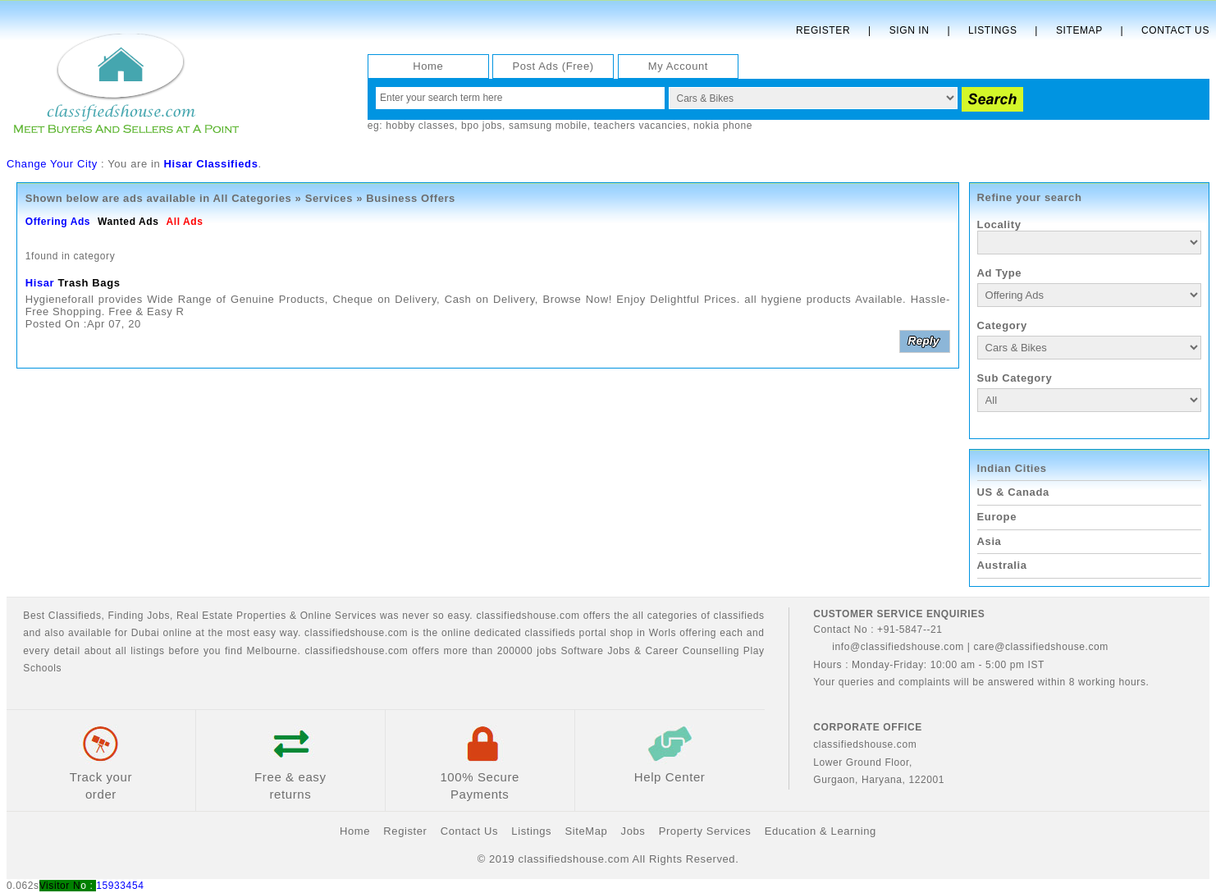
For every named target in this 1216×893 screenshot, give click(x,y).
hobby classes (420, 125)
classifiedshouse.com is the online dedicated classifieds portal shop (468, 633)
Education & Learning (820, 831)
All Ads (184, 221)
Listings (992, 30)
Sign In (909, 30)
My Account (678, 66)
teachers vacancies (641, 125)
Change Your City (52, 164)
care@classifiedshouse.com (1041, 647)
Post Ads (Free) (552, 66)
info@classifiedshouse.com (888, 647)
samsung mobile (548, 125)
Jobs (158, 615)
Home (428, 66)
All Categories (252, 198)
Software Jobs (595, 651)
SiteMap (586, 831)
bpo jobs (481, 125)
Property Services (705, 831)
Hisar (40, 283)
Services (329, 198)
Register (823, 30)
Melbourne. (274, 651)
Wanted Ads (128, 221)
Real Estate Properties (231, 615)
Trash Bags (88, 283)
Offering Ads (57, 221)
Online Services (338, 615)
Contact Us (1175, 30)
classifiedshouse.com (356, 651)
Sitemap (1079, 30)
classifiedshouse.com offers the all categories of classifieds (620, 615)
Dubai (145, 633)
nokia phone (722, 125)
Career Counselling (692, 651)
